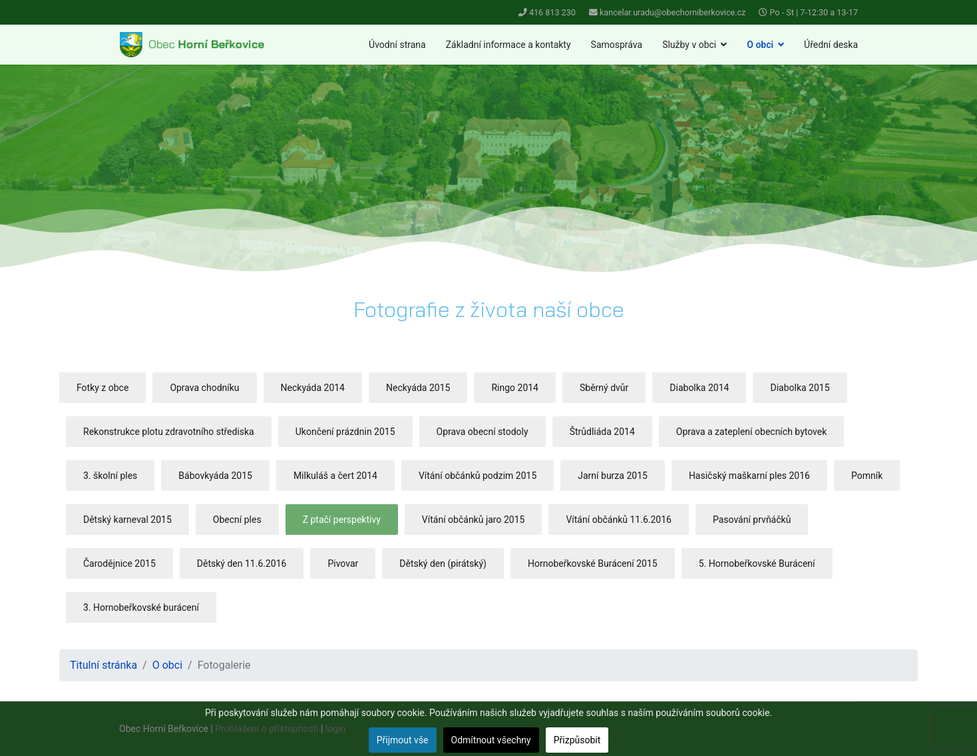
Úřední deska (831, 44)
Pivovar (342, 563)
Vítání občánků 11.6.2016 (619, 519)
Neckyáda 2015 (418, 387)
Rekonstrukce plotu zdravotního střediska (168, 431)
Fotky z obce (102, 387)
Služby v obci (689, 44)
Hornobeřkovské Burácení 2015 (593, 563)
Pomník (866, 475)
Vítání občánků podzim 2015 (477, 475)
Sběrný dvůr (604, 387)
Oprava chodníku (204, 387)
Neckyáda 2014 (313, 387)
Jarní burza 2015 (613, 475)
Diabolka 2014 (699, 387)
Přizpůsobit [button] (577, 740)
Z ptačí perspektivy (342, 519)
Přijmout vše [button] (403, 740)
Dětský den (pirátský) (443, 563)
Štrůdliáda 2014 (602, 431)
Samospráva (617, 44)
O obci (760, 44)
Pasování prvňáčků (752, 519)
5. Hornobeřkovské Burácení (757, 563)
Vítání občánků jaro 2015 (473, 519)
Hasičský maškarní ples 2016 (749, 475)
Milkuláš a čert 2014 (335, 475)
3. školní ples (110, 475)
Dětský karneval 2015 (127, 519)
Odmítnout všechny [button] (491, 740)
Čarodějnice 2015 (119, 563)
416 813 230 (552, 12)
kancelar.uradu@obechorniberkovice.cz (672, 12)
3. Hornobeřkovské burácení (141, 607)
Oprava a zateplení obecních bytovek (751, 431)
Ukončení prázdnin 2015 (345, 431)
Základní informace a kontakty (508, 44)
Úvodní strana (397, 44)
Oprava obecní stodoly (482, 431)
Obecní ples (237, 519)
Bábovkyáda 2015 (215, 475)
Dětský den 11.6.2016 (242, 563)
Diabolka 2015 (799, 387)
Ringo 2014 (514, 387)
